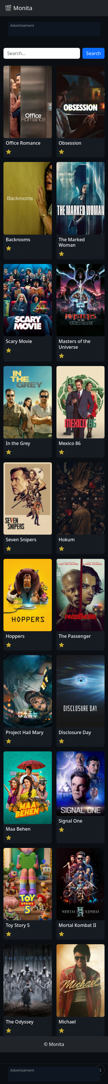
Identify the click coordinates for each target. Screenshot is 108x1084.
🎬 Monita (18, 8)
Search (93, 53)
